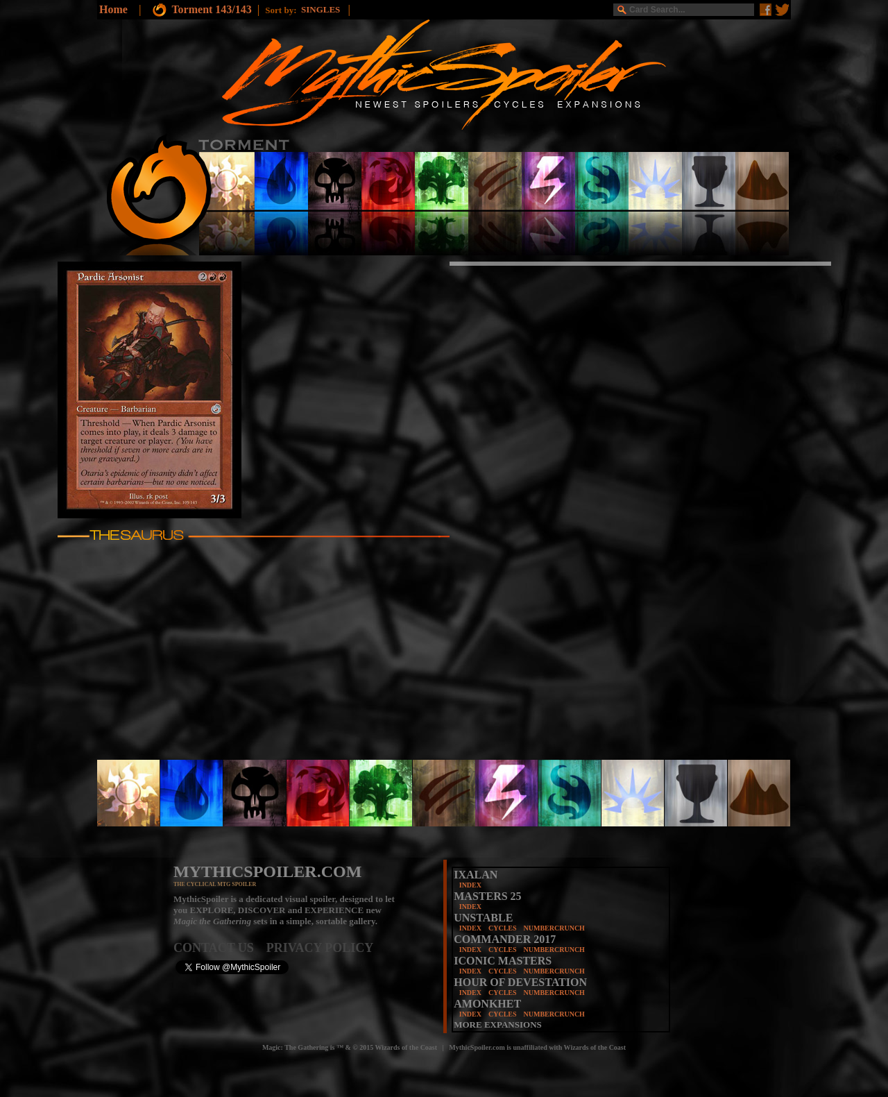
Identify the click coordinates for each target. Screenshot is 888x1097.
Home (113, 9)
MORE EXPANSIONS (498, 1024)
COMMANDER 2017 (505, 939)
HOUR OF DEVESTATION (520, 982)
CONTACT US (219, 948)
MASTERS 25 (487, 896)
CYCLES (502, 928)
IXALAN (475, 875)
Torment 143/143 (211, 9)
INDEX (470, 885)
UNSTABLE (483, 918)
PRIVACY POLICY (320, 948)
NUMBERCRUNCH (554, 928)
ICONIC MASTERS (503, 961)
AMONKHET (487, 1004)
